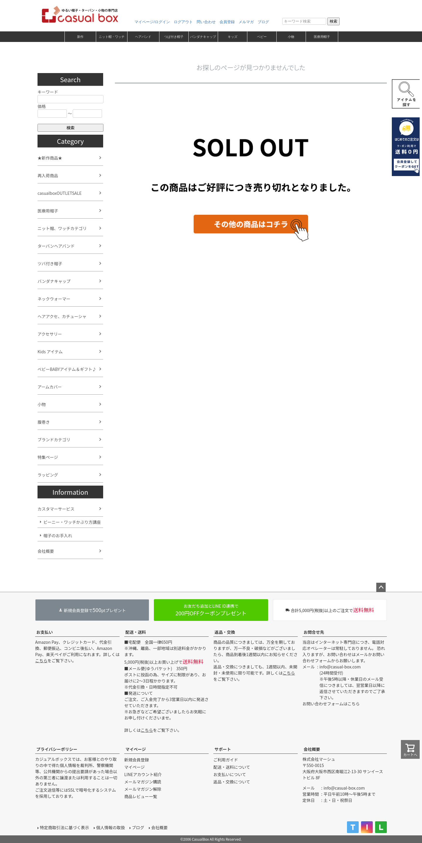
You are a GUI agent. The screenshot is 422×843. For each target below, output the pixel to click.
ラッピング (48, 475)
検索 (333, 21)
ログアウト (183, 22)
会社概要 (46, 551)
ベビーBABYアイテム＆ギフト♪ (67, 369)
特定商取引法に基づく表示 (64, 827)
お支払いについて (229, 774)
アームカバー (50, 387)
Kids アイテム (50, 351)
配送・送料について (231, 767)
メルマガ (246, 22)
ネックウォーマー (54, 299)
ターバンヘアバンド (56, 246)
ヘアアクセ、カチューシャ (62, 316)
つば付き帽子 (173, 36)
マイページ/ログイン (152, 22)
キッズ (232, 36)
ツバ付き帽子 (50, 263)
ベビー (262, 36)
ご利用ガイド (225, 760)
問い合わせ (206, 22)
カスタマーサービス (56, 509)
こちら (41, 660)
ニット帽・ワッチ (112, 36)
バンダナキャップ (203, 36)
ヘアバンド (143, 36)
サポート (223, 749)
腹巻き (44, 422)
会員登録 (227, 22)
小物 (291, 36)
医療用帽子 (322, 36)
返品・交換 (225, 632)
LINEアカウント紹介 (143, 774)
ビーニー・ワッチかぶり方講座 (72, 522)
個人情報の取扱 (110, 827)
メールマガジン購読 (142, 782)
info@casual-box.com (340, 667)
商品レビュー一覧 (140, 796)
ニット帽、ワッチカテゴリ (62, 228)
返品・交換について (231, 782)
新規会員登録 (136, 760)
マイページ (135, 749)
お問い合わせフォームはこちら (331, 704)
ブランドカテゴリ (54, 439)
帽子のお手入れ (57, 535)
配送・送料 (135, 632)
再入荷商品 (48, 175)
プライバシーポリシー (56, 749)
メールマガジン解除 (142, 789)
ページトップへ (381, 587)
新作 (80, 36)
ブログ (263, 22)
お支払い (44, 632)
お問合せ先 (314, 632)
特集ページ (48, 457)
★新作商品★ (50, 158)
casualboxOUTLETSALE (59, 193)
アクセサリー (50, 334)
